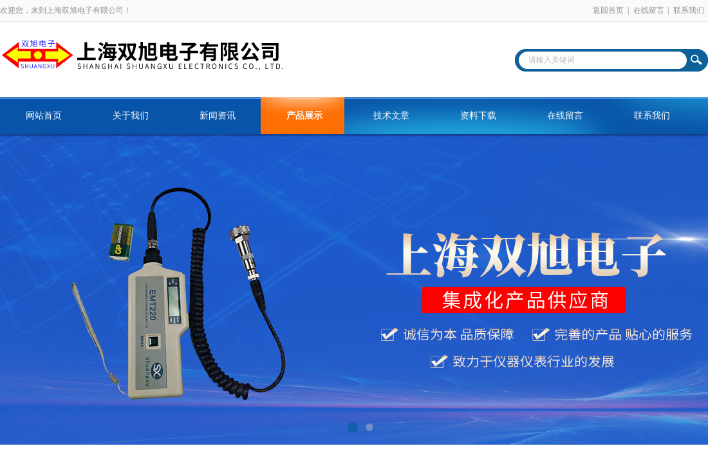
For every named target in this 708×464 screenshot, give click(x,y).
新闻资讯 (218, 116)
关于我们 (131, 116)
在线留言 (648, 10)
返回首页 (608, 10)
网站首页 (44, 116)
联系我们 (688, 10)
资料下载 (478, 116)
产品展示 (304, 116)
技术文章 (391, 116)
